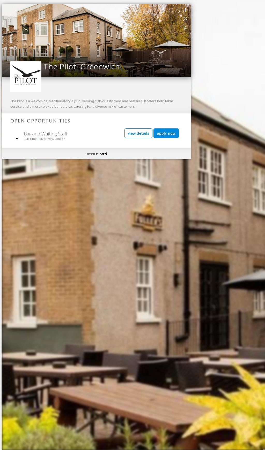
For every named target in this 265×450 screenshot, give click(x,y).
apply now (166, 133)
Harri (103, 153)
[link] (185, 9)
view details (138, 133)
